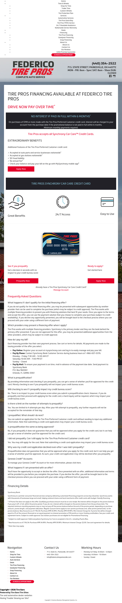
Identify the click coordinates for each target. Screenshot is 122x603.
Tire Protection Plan (65, 13)
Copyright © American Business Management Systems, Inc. (61, 600)
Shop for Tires (66, 6)
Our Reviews (65, 50)
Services (63, 16)
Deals (63, 30)
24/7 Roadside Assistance (66, 25)
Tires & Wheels (63, 3)
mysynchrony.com (53, 350)
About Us (63, 42)
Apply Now (21, 169)
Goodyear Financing (65, 37)
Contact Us (66, 47)
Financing (63, 33)
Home (63, 1)
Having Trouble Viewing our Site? (14, 598)
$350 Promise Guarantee (66, 52)
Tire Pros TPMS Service (65, 23)
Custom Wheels (66, 11)
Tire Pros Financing (66, 35)
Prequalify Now (23, 281)
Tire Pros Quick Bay (66, 20)
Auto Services (15, 560)
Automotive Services (65, 18)
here (79, 463)
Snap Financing (66, 40)
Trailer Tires (66, 8)
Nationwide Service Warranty (66, 28)
